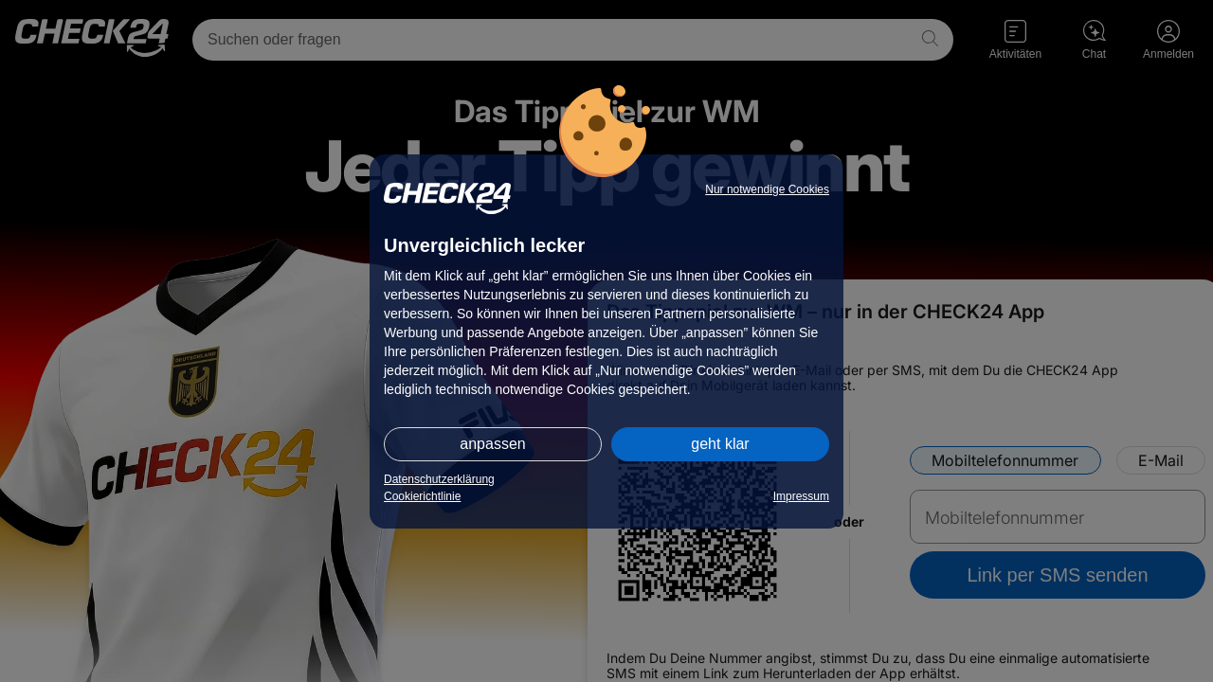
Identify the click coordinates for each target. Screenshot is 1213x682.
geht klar (720, 444)
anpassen (492, 444)
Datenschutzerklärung (439, 479)
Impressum (801, 496)
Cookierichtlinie (422, 496)
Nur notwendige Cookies (767, 189)
